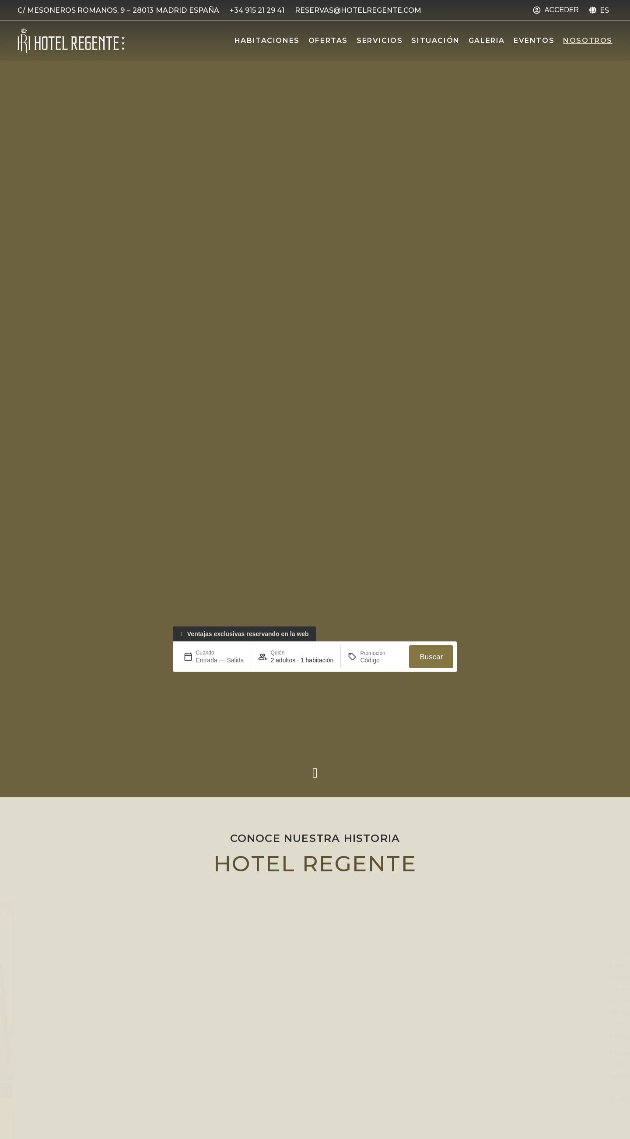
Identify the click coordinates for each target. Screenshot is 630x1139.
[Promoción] (381, 667)
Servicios (379, 40)
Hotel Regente (315, 863)
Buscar (431, 664)
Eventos (534, 40)
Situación (435, 40)
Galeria (487, 40)
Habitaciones (267, 40)
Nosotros (587, 40)
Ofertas (328, 40)
